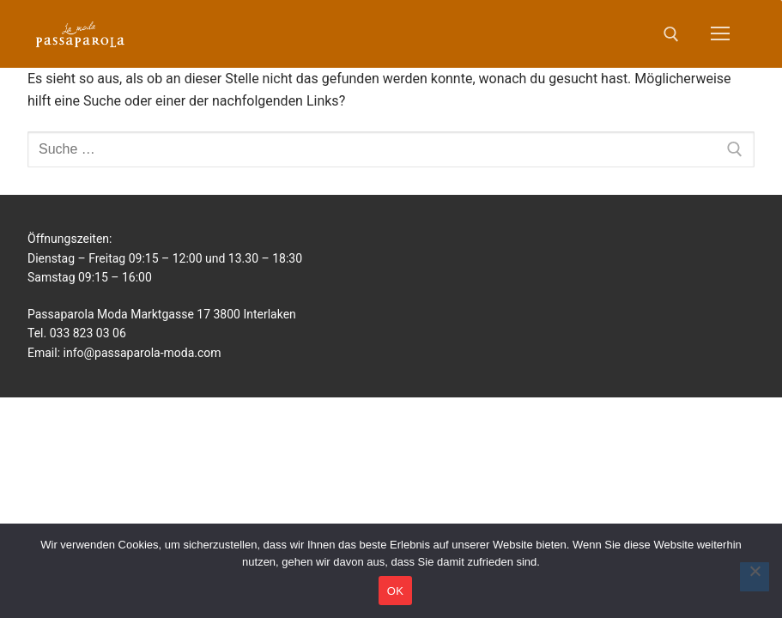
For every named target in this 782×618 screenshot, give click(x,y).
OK (395, 591)
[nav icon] (720, 34)
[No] (754, 576)
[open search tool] (671, 34)
